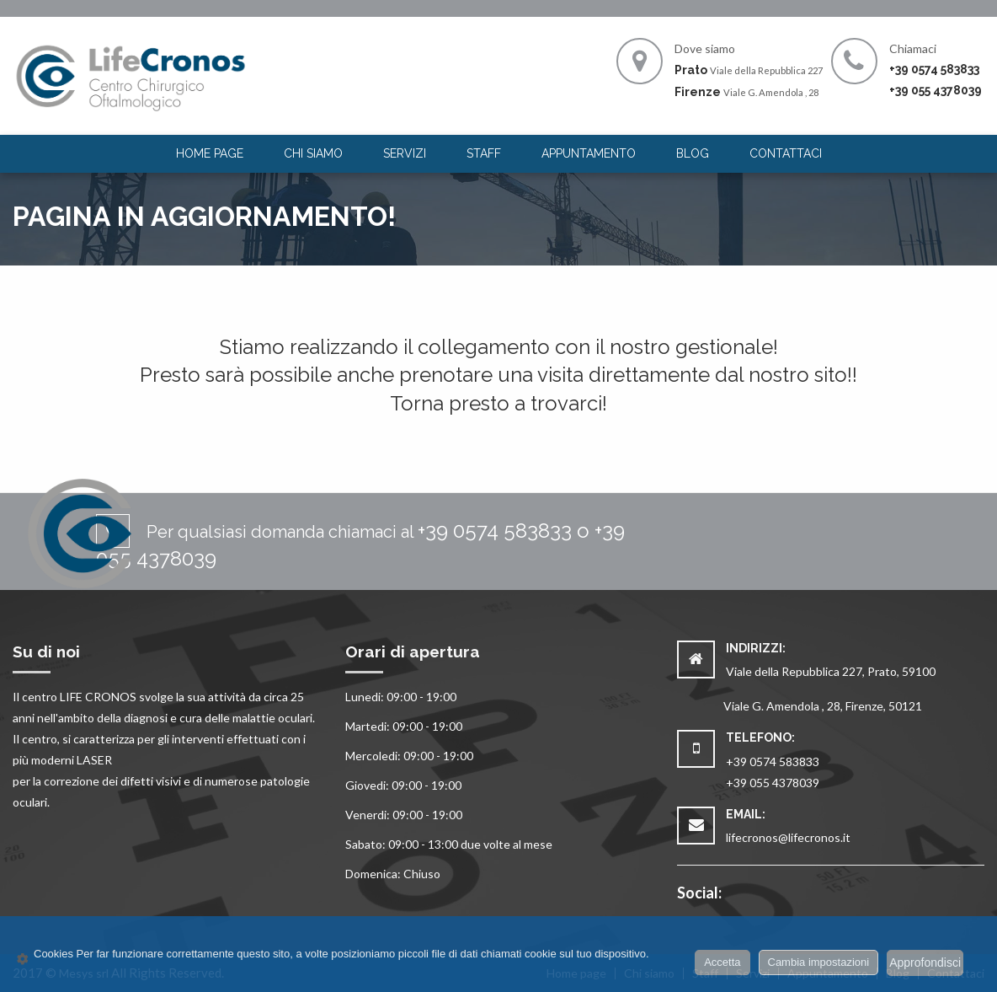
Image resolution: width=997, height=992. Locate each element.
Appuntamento (588, 153)
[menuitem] (210, 154)
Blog (692, 153)
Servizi (404, 153)
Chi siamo (313, 153)
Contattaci (785, 153)
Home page (209, 153)
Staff (484, 153)
